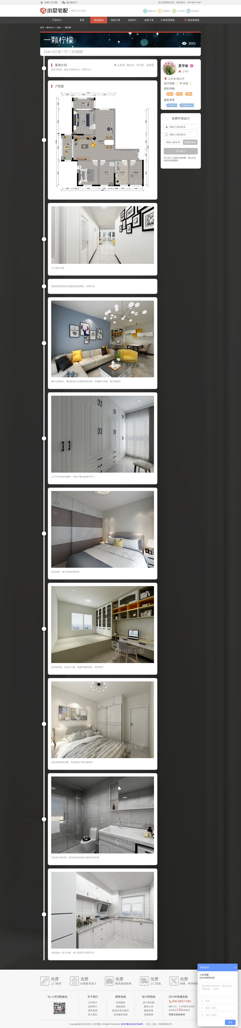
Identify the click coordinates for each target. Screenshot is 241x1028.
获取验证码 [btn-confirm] (190, 142)
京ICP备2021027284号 (132, 1024)
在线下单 (149, 20)
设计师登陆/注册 (166, 2)
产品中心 (57, 20)
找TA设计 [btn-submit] (180, 151)
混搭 (59, 27)
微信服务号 (71, 2)
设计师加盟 (148, 1002)
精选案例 (98, 20)
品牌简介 (92, 1006)
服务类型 (169, 99)
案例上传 (148, 1006)
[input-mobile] (181, 134)
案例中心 (51, 27)
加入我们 (92, 1014)
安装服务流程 (121, 1014)
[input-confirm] (173, 142)
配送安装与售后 (120, 1010)
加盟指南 (148, 1014)
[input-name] (181, 127)
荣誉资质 (92, 1010)
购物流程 (120, 1006)
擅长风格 (169, 88)
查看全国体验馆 (177, 1014)
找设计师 (115, 20)
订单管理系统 (168, 20)
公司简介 (92, 1002)
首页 (82, 20)
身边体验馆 (193, 20)
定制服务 (120, 1002)
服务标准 (148, 1010)
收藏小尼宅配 (51, 2)
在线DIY (132, 20)
